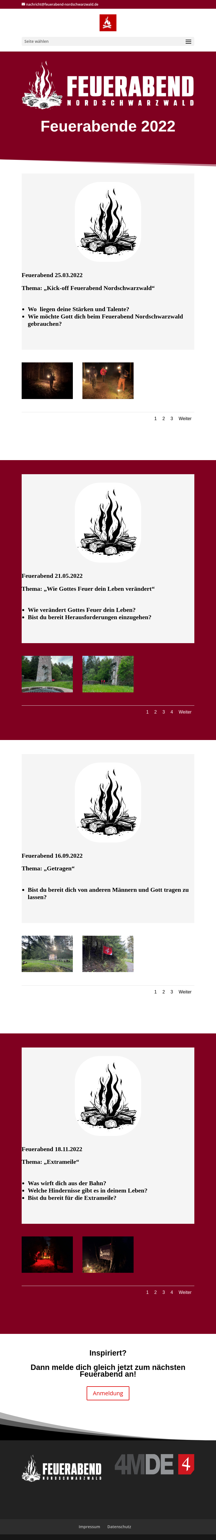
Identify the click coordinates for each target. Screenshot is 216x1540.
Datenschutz (119, 1526)
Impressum (89, 1526)
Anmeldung (108, 1393)
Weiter (185, 418)
